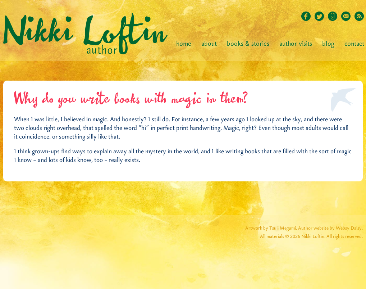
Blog (328, 44)
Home (183, 44)
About (209, 44)
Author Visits (295, 44)
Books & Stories (248, 44)
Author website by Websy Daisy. (330, 228)
